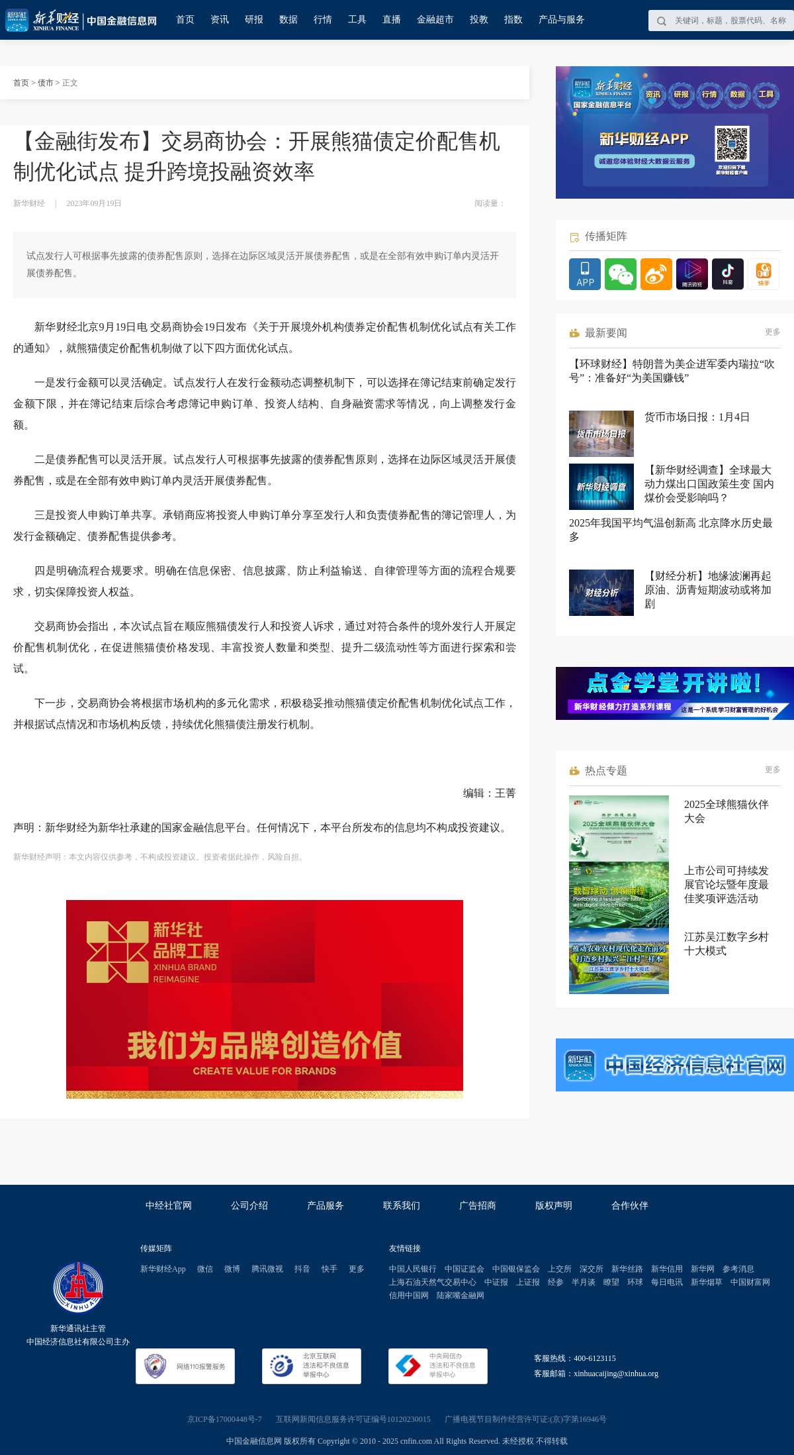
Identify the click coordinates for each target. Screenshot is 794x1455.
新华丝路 (627, 1269)
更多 (773, 331)
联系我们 (401, 1206)
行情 (323, 20)
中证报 (496, 1282)
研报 (254, 20)
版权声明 (553, 1206)
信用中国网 (409, 1295)
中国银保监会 (516, 1269)
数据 (288, 20)
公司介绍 (249, 1206)
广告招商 (477, 1206)
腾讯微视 (267, 1269)
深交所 (591, 1269)
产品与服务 (562, 20)
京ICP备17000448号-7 (224, 1419)
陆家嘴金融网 (460, 1295)
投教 (479, 20)
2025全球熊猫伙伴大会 (726, 811)
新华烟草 (707, 1282)
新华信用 (667, 1269)
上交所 (560, 1269)
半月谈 (584, 1282)
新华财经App (163, 1269)
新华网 (703, 1269)
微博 (232, 1269)
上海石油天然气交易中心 (432, 1282)
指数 (513, 20)
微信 (205, 1269)
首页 (185, 20)
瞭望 (611, 1282)
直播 (391, 20)
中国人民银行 (413, 1269)
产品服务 (325, 1206)
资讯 (219, 20)
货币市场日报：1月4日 (697, 417)
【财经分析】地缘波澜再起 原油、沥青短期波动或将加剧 (708, 589)
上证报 (528, 1282)
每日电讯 (667, 1282)
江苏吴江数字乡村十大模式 (726, 943)
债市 (46, 82)
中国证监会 (464, 1269)
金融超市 (435, 20)
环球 (635, 1282)
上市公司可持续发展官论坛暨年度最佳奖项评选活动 (726, 884)
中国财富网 (750, 1282)
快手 (329, 1269)
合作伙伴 (629, 1206)
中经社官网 (169, 1206)
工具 (357, 20)
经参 (556, 1282)
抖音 (302, 1269)
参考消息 (738, 1269)
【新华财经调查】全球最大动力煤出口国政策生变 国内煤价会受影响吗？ (709, 483)
